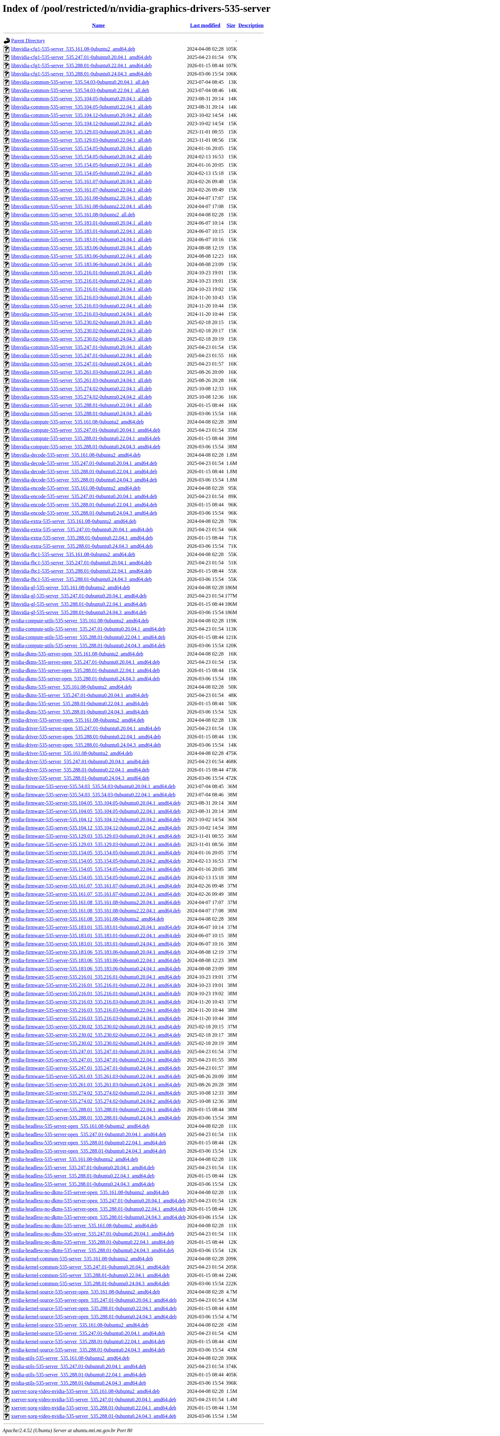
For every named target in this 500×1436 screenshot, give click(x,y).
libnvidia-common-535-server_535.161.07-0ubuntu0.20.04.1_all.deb (81, 181)
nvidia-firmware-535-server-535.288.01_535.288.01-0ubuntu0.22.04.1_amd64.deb (95, 1109)
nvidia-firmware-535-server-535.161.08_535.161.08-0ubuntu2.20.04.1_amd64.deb (95, 902)
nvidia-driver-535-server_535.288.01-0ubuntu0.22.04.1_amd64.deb (80, 769)
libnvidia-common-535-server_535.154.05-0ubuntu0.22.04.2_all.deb (81, 173)
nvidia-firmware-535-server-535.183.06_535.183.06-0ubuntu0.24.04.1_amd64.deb (95, 968)
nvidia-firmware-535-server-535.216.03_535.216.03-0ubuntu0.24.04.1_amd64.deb (95, 1018)
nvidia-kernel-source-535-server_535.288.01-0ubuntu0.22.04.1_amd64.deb (88, 1341)
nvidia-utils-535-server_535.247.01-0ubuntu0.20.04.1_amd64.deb (78, 1366)
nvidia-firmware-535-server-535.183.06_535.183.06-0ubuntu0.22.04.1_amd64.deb (95, 960)
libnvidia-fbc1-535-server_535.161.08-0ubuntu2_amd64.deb (73, 554)
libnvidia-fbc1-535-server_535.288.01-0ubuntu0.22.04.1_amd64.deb (81, 571)
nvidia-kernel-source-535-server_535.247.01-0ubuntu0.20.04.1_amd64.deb (88, 1333)
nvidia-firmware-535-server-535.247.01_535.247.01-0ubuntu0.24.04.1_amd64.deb (95, 1068)
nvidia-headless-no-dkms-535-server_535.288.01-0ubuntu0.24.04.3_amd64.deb (92, 1250)
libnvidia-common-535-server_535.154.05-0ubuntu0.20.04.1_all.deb (81, 148)
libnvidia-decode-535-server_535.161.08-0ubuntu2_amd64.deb (76, 455)
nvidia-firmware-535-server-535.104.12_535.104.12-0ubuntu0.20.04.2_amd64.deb (95, 819)
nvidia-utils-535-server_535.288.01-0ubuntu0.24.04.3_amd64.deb (78, 1383)
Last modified (205, 25)
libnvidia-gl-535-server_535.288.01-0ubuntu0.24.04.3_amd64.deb (79, 612)
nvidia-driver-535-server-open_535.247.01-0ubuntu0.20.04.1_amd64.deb (86, 728)
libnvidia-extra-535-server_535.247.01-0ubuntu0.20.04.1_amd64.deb (82, 529)
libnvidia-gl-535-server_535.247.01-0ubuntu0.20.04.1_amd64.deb (79, 595)
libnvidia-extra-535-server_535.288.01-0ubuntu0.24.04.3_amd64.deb (82, 546)
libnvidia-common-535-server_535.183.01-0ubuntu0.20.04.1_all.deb (81, 223)
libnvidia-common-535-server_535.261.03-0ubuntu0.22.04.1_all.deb (81, 372)
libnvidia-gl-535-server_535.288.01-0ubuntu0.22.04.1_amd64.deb (79, 604)
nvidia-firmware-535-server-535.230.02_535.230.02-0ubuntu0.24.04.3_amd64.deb (95, 1043)
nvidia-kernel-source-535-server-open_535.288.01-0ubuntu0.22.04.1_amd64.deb (94, 1308)
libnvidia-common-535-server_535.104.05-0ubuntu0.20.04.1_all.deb (81, 98)
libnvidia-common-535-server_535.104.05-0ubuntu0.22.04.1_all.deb (81, 107)
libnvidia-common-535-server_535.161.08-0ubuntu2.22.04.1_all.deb (81, 206)
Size (231, 25)
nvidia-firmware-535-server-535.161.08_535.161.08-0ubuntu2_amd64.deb (87, 919)
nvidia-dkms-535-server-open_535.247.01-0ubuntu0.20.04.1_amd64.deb (85, 662)
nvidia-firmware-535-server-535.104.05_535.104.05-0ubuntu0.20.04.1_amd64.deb (95, 803)
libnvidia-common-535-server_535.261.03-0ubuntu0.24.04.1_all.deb (81, 380)
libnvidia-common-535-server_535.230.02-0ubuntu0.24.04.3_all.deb (81, 339)
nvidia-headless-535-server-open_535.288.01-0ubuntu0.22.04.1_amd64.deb (88, 1142)
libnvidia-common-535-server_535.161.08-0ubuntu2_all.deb (73, 214)
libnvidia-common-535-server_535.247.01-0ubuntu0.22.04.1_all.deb (81, 355)
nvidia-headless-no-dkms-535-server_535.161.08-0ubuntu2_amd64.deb (84, 1225)
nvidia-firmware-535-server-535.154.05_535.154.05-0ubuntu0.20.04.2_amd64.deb (95, 861)
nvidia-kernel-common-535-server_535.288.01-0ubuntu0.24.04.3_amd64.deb (90, 1283)
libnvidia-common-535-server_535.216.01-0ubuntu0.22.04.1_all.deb (81, 281)
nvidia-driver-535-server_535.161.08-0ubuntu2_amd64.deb (72, 753)
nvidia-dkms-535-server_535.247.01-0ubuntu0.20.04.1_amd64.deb (79, 695)
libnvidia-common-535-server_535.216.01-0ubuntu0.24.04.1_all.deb (81, 289)
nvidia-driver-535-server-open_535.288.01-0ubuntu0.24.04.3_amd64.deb (86, 745)
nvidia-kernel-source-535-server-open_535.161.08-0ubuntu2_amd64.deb (85, 1292)
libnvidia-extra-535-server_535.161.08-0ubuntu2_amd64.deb (73, 521)
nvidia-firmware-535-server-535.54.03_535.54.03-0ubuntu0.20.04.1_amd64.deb (93, 786)
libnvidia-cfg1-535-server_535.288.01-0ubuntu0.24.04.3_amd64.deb (81, 73)
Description (250, 25)
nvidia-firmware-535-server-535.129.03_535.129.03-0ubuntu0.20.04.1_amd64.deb (95, 836)
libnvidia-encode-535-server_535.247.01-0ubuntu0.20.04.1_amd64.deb (84, 496)
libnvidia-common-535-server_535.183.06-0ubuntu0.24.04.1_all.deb (81, 264)
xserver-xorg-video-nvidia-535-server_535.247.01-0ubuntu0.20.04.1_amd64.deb (93, 1399)
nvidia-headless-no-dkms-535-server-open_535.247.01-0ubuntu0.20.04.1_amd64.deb (98, 1200)
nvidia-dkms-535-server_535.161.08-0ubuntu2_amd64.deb (71, 687)
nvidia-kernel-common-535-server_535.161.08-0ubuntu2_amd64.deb (82, 1258)
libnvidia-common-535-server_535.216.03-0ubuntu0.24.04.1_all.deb (81, 314)
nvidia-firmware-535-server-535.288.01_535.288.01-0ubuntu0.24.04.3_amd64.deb (95, 1118)
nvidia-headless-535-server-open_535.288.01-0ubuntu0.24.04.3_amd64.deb (88, 1151)
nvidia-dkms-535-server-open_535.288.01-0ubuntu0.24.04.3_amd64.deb (85, 678)
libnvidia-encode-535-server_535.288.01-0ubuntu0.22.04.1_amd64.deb (84, 504)
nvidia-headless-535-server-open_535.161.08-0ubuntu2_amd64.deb (80, 1126)
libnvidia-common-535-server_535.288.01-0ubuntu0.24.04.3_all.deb (81, 413)
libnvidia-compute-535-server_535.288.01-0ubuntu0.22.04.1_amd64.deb (85, 438)
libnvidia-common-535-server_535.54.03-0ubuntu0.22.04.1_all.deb (80, 90)
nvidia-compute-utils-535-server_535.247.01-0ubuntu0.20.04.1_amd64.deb (88, 629)
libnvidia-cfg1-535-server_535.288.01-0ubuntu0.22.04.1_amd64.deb (81, 65)
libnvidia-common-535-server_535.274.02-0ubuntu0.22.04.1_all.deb (81, 388)
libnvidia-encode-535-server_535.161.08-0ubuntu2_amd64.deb (76, 488)
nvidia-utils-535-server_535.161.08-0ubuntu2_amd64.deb (70, 1358)
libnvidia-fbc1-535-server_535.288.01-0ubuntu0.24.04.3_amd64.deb (81, 579)
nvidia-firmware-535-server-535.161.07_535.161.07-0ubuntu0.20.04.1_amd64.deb (95, 885)
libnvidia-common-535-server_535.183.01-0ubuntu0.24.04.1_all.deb (81, 239)
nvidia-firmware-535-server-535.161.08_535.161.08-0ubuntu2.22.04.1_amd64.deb (95, 910)
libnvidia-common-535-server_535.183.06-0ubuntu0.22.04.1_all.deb (81, 256)
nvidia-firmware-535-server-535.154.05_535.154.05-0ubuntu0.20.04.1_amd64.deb (95, 852)
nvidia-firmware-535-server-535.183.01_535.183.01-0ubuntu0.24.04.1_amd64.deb (95, 943)
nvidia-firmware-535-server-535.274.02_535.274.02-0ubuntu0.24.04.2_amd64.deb (95, 1101)
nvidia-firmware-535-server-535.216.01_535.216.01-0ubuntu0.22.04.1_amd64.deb (95, 985)
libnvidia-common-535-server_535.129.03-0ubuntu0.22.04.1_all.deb (81, 140)
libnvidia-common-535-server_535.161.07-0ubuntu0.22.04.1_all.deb (81, 189)
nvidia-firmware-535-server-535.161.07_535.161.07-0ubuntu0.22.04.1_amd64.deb (95, 894)
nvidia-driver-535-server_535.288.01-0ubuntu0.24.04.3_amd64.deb (80, 778)
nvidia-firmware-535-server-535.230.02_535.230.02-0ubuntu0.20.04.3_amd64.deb (95, 1026)
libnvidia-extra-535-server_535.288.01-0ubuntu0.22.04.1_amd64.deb (82, 537)
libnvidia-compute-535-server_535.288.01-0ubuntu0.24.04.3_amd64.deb (85, 446)
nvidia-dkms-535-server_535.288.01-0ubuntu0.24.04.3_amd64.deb (79, 711)
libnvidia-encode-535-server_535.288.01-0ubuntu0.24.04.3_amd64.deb (84, 513)
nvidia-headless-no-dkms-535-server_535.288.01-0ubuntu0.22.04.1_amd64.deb (92, 1242)
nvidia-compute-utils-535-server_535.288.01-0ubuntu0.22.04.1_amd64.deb (88, 637)
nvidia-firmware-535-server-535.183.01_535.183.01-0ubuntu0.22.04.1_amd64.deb (95, 935)
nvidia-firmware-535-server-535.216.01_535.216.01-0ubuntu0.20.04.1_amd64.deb (95, 977)
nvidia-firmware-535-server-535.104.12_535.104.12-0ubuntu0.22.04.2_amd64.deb (95, 827)
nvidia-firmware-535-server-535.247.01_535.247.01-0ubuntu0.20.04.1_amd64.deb (95, 1051)
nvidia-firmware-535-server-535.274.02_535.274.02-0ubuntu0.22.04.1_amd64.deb (95, 1093)
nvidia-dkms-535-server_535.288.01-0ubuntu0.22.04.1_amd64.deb (79, 703)
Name (98, 25)
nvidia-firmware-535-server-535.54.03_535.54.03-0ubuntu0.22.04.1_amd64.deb (93, 794)
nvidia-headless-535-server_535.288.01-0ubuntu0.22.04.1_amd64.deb (83, 1176)
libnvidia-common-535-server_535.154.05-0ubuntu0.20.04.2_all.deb (81, 156)
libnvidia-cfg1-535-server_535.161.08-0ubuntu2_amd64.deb (73, 49)
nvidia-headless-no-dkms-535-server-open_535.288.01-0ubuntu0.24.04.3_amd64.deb (98, 1217)
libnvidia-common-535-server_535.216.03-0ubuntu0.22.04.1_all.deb (81, 305)
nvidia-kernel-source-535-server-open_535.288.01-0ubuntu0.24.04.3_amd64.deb (94, 1316)
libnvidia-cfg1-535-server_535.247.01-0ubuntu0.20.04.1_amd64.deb (81, 57)
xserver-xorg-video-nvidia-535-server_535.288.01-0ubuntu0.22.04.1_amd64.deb (93, 1408)
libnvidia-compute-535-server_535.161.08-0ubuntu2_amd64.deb (77, 421)
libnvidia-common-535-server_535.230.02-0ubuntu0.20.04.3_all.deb (81, 322)
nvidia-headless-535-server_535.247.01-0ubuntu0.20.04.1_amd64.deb (83, 1167)
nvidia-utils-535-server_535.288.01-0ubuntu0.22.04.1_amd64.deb (78, 1374)
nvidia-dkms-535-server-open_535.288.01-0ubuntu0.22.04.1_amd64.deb (85, 670)
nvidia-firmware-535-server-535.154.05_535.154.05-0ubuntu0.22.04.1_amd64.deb (95, 869)
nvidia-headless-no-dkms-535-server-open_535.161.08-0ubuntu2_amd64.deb (90, 1192)
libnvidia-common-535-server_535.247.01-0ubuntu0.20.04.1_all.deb (81, 347)
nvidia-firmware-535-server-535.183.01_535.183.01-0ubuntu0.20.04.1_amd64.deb (95, 927)
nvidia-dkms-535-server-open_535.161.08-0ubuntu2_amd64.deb (77, 653)
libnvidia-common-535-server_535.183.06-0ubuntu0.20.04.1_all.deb (81, 247)
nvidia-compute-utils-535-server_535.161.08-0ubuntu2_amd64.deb (80, 620)
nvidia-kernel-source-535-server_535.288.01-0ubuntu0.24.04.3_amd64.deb (88, 1350)
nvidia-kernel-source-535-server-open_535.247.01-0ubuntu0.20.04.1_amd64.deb (94, 1300)
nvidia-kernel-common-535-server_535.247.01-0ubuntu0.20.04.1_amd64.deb (90, 1267)
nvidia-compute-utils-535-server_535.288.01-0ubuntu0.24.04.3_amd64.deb (88, 645)
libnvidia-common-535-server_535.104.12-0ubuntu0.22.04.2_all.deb (81, 123)
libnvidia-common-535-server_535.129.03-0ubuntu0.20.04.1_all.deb (81, 131)
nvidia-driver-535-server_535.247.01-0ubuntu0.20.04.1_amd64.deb (80, 761)
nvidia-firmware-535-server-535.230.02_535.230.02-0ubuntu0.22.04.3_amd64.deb (95, 1035)
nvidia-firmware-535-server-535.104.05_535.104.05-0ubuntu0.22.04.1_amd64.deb (95, 811)
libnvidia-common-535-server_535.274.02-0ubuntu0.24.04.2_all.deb (81, 397)
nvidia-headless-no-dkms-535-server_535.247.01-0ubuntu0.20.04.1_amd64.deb (92, 1234)
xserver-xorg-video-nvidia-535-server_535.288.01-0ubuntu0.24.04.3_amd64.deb (93, 1416)
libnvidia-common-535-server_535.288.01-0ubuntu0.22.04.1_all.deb (81, 405)
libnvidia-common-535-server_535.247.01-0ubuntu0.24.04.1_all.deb (81, 363)
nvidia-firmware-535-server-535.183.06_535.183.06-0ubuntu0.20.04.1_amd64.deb (95, 952)
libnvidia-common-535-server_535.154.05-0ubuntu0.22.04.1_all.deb (81, 165)
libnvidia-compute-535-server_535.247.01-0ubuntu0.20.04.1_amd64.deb (85, 430)
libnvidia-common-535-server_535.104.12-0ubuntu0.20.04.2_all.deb (81, 115)
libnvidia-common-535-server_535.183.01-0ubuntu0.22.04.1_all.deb (81, 231)
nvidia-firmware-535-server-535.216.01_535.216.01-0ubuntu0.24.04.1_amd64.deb (95, 993)
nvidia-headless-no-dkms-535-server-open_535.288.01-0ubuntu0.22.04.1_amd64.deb (98, 1209)
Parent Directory (28, 40)
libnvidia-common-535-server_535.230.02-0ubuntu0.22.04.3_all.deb (81, 330)
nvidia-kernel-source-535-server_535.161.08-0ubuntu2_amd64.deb (80, 1325)
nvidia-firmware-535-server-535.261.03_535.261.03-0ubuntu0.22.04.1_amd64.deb (95, 1076)
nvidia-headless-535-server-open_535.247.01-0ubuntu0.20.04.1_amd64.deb (88, 1134)
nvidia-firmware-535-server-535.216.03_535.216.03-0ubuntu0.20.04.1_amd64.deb (95, 1001)
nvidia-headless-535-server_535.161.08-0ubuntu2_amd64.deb (74, 1159)
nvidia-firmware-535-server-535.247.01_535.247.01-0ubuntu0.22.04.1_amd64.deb (95, 1059)
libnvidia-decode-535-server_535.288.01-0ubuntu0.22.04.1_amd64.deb (84, 471)
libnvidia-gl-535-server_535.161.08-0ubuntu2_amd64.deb (70, 587)
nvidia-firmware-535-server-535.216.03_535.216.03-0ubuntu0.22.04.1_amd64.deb (95, 1010)
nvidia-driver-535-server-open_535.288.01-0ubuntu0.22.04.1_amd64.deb (86, 736)
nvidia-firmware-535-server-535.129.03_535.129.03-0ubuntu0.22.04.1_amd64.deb (95, 844)
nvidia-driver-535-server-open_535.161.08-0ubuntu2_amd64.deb (77, 720)
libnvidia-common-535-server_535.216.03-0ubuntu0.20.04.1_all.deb (81, 297)
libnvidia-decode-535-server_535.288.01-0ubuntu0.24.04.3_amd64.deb (84, 479)
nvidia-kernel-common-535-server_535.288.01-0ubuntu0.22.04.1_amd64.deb (90, 1275)
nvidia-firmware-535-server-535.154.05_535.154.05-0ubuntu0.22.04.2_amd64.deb (95, 877)
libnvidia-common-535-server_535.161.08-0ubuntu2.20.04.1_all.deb (81, 198)
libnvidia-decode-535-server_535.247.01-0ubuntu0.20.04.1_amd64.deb (84, 463)
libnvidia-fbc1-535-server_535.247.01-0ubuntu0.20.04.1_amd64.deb (81, 562)
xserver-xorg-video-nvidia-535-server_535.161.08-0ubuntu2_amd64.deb (85, 1391)
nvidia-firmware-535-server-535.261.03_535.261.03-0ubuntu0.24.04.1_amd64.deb (95, 1084)
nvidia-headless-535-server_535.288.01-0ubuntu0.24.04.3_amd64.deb (83, 1184)
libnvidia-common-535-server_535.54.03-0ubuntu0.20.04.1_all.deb (80, 82)
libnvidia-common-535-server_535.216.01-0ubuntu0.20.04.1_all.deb (81, 272)
